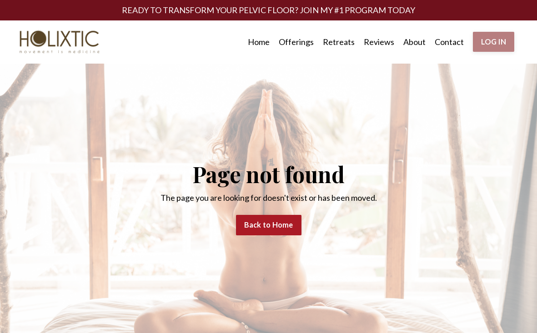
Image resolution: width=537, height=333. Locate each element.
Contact (449, 42)
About (414, 42)
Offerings (296, 42)
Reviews (379, 42)
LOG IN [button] (494, 41)
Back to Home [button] (268, 224)
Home (259, 42)
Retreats (339, 42)
